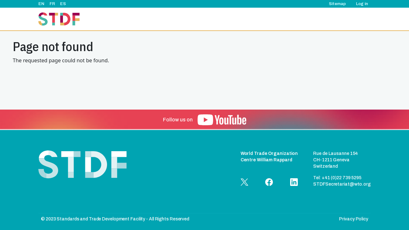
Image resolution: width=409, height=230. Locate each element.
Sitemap (337, 4)
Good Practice (304, 19)
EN (41, 4)
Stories (274, 19)
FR (52, 4)
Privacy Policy (353, 219)
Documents (338, 19)
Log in (362, 4)
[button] (221, 119)
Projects (213, 19)
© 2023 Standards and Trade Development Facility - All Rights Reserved (115, 219)
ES (63, 4)
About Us (187, 19)
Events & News (244, 19)
